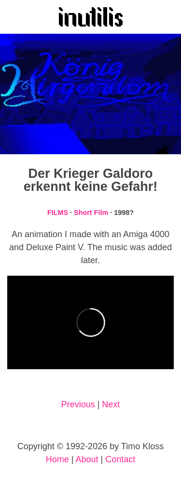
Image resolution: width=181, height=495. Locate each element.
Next (111, 404)
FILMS (57, 212)
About (86, 459)
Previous (78, 404)
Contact (120, 459)
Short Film (91, 212)
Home (57, 459)
